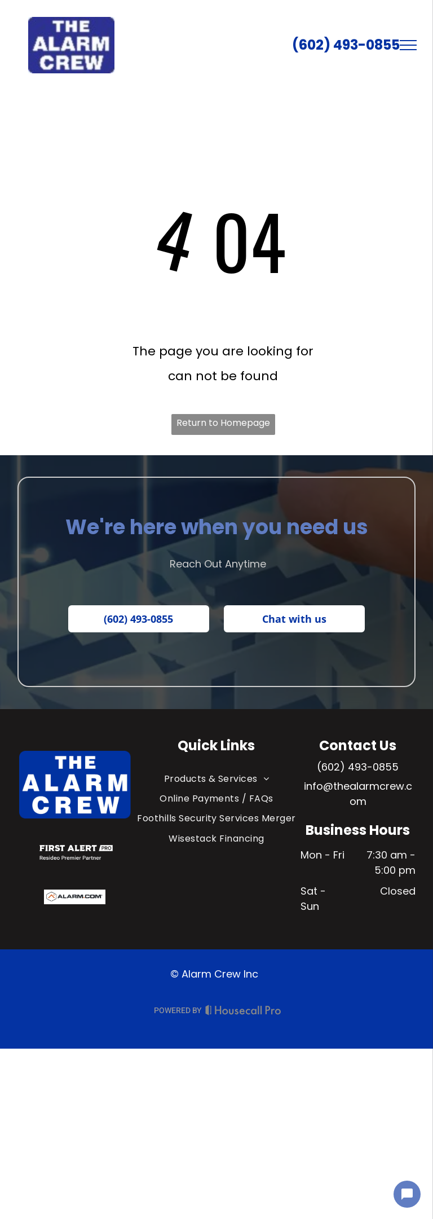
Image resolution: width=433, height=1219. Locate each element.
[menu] (408, 45)
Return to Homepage (223, 422)
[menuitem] (217, 779)
